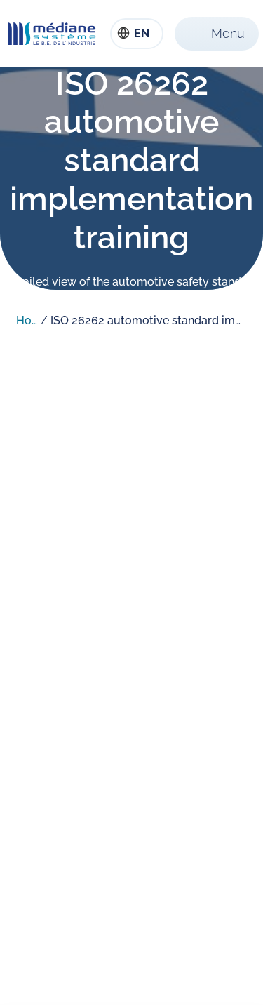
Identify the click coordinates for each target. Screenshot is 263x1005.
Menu (228, 33)
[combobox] (136, 33)
